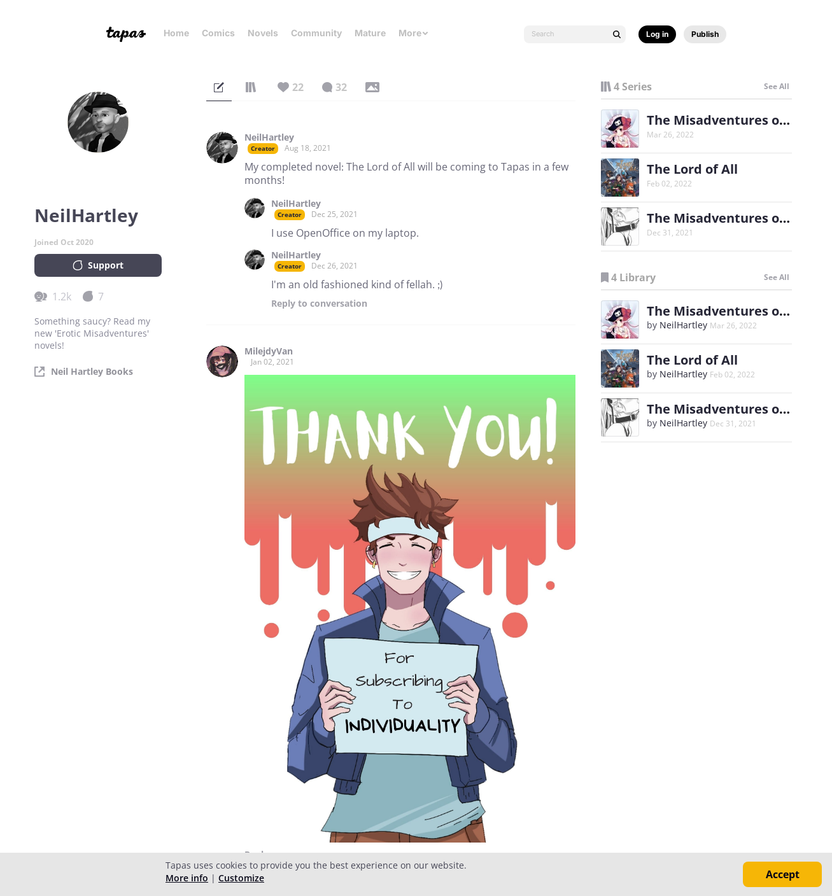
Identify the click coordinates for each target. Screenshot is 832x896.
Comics (218, 32)
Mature (370, 32)
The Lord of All (692, 169)
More (413, 32)
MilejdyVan (268, 351)
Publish (705, 34)
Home (176, 32)
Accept (783, 874)
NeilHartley (269, 137)
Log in (657, 34)
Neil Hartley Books (92, 372)
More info (187, 878)
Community (316, 32)
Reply (319, 303)
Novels (263, 32)
